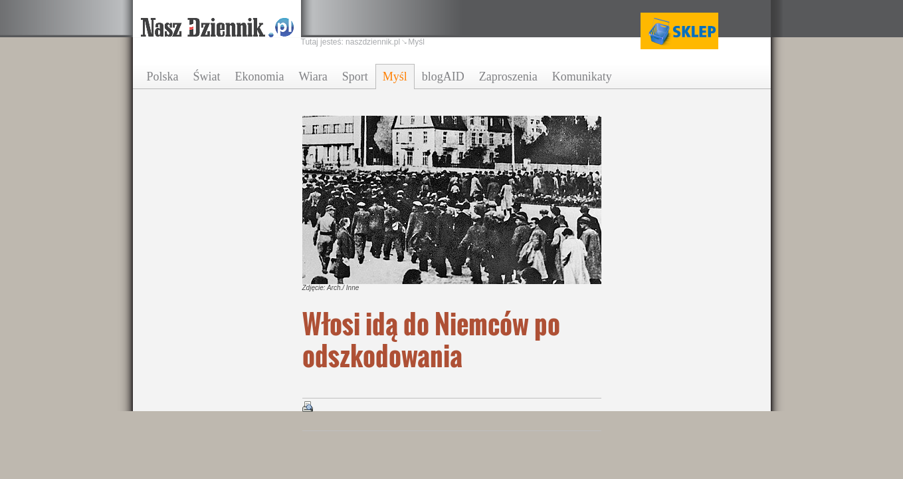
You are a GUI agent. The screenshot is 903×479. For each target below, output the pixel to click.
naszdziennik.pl (373, 42)
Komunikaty (582, 76)
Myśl (395, 76)
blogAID (443, 76)
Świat (207, 76)
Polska (163, 76)
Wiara (313, 76)
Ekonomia (259, 76)
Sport (355, 76)
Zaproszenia (508, 76)
